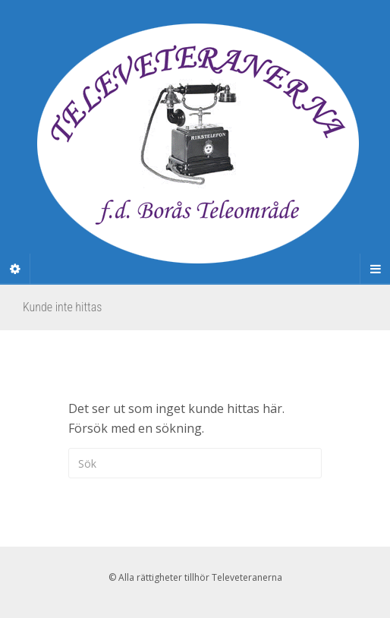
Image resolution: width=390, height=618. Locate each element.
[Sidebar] (15, 269)
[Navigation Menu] (375, 269)
